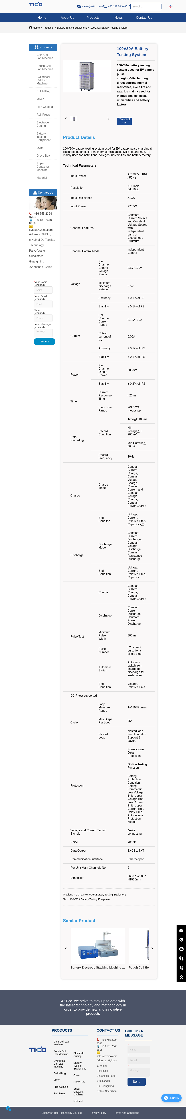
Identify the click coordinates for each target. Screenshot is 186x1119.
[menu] (93, 17)
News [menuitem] (118, 17)
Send (136, 1081)
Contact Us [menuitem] (144, 17)
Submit (44, 341)
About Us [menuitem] (67, 17)
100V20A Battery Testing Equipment (90, 899)
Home (36, 27)
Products (48, 27)
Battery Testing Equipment (72, 27)
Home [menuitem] (42, 17)
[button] (93, 17)
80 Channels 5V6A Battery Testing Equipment (100, 894)
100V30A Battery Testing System (109, 27)
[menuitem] (93, 17)
